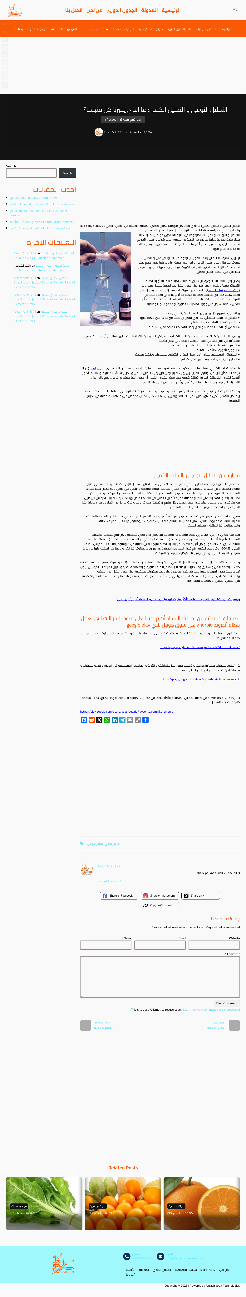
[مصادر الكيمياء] (14, 10)
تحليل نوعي (95, 844)
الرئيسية (171, 10)
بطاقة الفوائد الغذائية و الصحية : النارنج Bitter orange (38, 213)
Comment (232, 954)
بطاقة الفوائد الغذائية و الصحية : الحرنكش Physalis (42, 204)
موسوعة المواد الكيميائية (31, 28)
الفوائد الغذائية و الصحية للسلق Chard (33, 197)
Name (126, 938)
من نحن (94, 10)
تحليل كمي (113, 844)
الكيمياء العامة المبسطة (118, 28)
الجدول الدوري (121, 10)
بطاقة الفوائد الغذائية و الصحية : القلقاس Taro (40, 228)
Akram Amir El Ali (25, 253)
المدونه (144, 1269)
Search (11, 166)
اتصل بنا (74, 10)
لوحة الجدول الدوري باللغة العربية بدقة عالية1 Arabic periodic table (44, 255)
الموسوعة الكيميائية (64, 28)
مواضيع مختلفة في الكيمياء (214, 28)
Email (181, 938)
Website (234, 938)
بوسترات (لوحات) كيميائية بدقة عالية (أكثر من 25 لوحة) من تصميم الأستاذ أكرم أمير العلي (178, 599)
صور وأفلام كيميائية (150, 28)
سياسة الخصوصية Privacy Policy (195, 1269)
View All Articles (110, 881)
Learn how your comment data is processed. (185, 1009)
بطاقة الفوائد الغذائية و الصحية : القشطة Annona (41, 222)
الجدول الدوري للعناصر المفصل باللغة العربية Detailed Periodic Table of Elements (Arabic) (44, 282)
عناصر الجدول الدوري (179, 28)
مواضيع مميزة (90, 28)
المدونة (149, 10)
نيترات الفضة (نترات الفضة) (223, 290)
